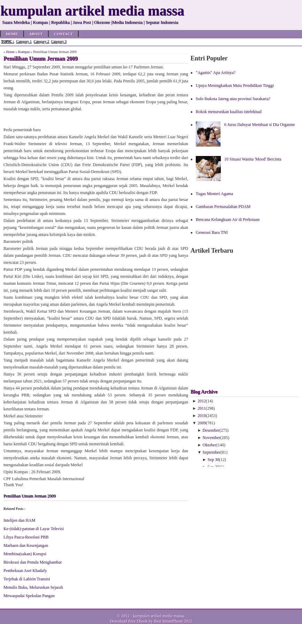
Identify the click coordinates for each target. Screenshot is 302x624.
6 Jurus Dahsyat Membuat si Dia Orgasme (259, 124)
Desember (211, 430)
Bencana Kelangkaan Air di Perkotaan (228, 219)
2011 (202, 408)
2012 (202, 401)
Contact (63, 34)
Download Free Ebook (129, 621)
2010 (202, 415)
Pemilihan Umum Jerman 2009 (29, 495)
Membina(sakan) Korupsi (24, 553)
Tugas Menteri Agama (214, 193)
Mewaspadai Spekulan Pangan (29, 595)
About (36, 34)
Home (12, 34)
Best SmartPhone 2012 (173, 621)
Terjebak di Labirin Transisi (26, 579)
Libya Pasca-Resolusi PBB (25, 537)
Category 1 (23, 41)
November (211, 437)
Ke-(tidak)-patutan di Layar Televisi (33, 528)
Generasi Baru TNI (212, 232)
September (211, 452)
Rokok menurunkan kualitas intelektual (229, 111)
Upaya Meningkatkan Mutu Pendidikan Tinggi (235, 85)
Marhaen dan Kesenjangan (25, 545)
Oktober (209, 445)
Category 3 (59, 41)
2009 (202, 423)
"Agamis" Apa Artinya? (215, 72)
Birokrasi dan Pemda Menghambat (32, 562)
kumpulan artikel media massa (158, 616)
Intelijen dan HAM (19, 520)
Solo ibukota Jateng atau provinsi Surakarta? (233, 98)
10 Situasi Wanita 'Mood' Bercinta (252, 159)
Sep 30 (213, 459)
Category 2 (41, 41)
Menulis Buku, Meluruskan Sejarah (33, 587)
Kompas (24, 52)
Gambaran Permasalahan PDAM (223, 206)
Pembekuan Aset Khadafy (25, 570)
